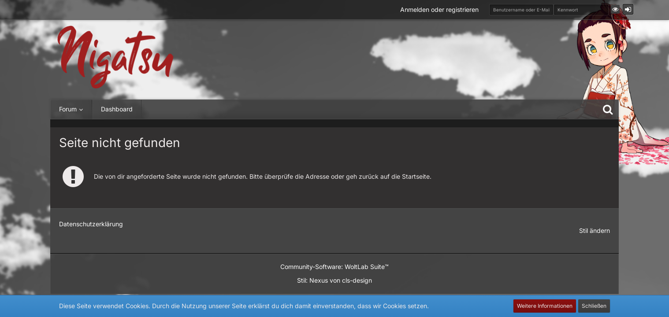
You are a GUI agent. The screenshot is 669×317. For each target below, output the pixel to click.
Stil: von (334, 280)
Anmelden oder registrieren (439, 9)
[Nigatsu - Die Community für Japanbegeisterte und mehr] (115, 57)
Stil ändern (594, 230)
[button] (615, 9)
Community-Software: (334, 266)
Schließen (594, 305)
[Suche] (608, 109)
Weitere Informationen (544, 305)
